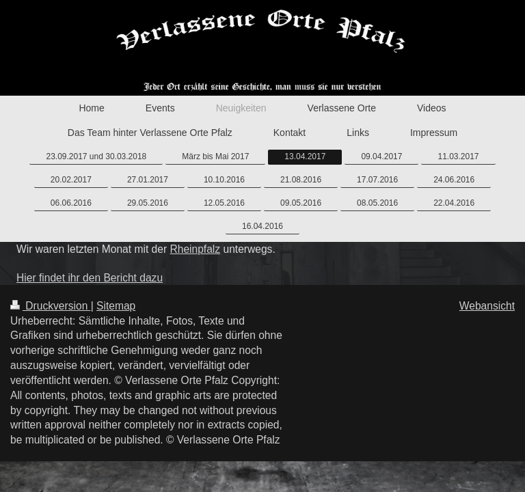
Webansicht (487, 306)
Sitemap (115, 306)
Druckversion (50, 306)
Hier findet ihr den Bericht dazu (89, 278)
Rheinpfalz (195, 249)
